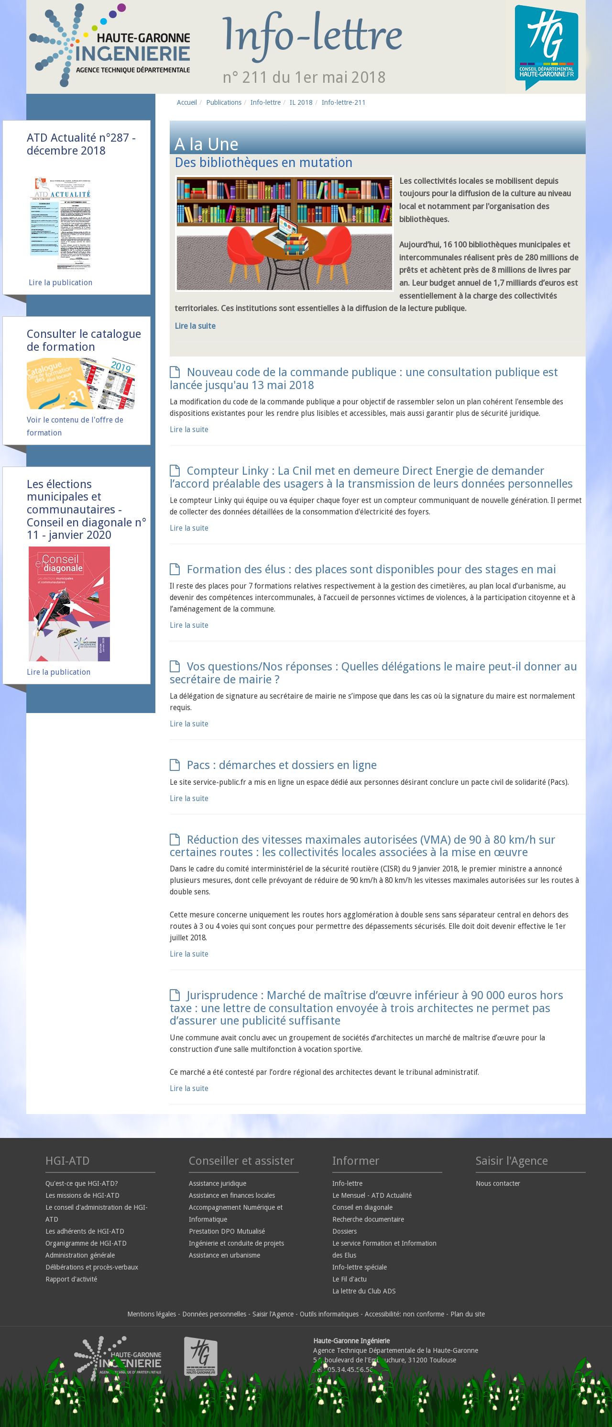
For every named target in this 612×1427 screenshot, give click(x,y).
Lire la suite (195, 326)
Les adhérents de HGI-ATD (84, 1231)
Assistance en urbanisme (224, 1255)
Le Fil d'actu (349, 1279)
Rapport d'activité (71, 1279)
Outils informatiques (329, 1314)
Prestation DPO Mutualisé (227, 1231)
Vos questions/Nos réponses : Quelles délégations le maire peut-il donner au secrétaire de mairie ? (373, 673)
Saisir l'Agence (273, 1314)
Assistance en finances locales (232, 1195)
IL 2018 (301, 102)
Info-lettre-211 (344, 102)
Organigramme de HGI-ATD (86, 1243)
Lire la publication (60, 282)
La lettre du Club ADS (364, 1291)
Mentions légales (151, 1314)
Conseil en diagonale (362, 1207)
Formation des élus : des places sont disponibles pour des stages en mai (363, 569)
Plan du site (467, 1314)
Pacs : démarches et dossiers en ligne (273, 765)
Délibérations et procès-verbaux (91, 1267)
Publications (223, 102)
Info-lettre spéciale (359, 1267)
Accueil (187, 102)
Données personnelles (214, 1314)
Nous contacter (498, 1183)
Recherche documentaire (368, 1219)
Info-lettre (266, 102)
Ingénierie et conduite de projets (236, 1243)
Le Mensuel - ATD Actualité (372, 1195)
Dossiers (344, 1231)
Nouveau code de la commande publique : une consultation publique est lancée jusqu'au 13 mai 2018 (364, 378)
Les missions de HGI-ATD (82, 1195)
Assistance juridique (217, 1183)
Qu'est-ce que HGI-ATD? (81, 1183)
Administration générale (80, 1255)
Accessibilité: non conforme (404, 1314)
